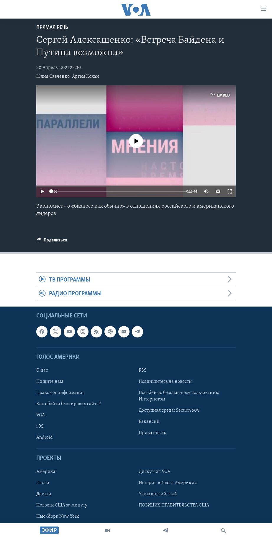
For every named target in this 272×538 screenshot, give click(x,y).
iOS (40, 426)
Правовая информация (60, 392)
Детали (43, 493)
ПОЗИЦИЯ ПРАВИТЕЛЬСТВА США (174, 505)
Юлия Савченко (53, 76)
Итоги (42, 482)
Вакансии (149, 421)
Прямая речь (52, 27)
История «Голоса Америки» (168, 482)
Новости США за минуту (61, 505)
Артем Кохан (85, 76)
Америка (45, 471)
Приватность (152, 433)
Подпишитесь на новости (165, 381)
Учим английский (158, 493)
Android (44, 437)
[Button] (52, 241)
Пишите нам (49, 381)
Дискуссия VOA (154, 471)
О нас (42, 370)
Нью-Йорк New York (57, 516)
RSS (143, 370)
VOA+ (41, 415)
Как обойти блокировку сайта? (68, 404)
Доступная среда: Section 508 (169, 410)
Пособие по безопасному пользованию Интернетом (179, 396)
